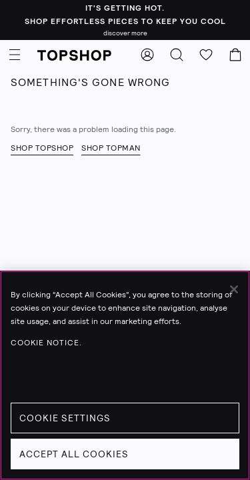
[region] (125, 375)
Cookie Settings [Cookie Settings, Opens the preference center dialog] (65, 418)
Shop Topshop (42, 148)
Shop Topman (111, 148)
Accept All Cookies (74, 454)
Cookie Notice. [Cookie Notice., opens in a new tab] (46, 342)
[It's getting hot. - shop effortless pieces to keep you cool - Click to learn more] (125, 20)
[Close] (234, 289)
